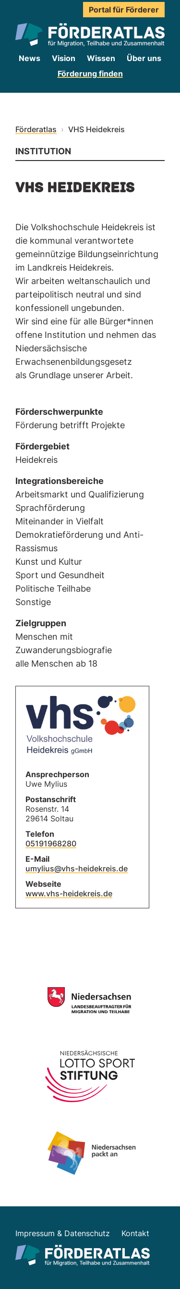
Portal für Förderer (124, 9)
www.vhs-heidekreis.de (68, 893)
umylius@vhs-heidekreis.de (76, 868)
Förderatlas (36, 129)
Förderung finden (90, 73)
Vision (63, 58)
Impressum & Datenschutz (62, 1233)
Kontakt (135, 1233)
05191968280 (50, 843)
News (29, 58)
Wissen (101, 58)
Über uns (144, 58)
